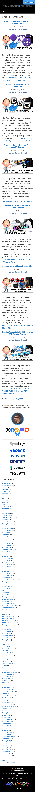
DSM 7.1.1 (5, 493)
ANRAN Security (6, 680)
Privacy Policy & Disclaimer (21, 782)
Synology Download (7, 584)
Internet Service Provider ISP (10, 736)
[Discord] (7, 784)
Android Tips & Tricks (7, 663)
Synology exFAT (6, 592)
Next (21, 399)
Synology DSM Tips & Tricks (9, 672)
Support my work (18, 768)
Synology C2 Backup (7, 637)
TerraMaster (5, 614)
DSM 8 (4, 500)
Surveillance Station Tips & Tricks (11, 526)
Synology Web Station (8, 655)
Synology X (5, 541)
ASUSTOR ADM (6, 506)
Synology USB (6, 633)
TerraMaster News (7, 618)
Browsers (4, 668)
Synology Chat (6, 588)
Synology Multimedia (7, 723)
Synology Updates (7, 573)
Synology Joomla (6, 678)
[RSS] (16, 784)
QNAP (3, 609)
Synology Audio (6, 743)
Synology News (6, 738)
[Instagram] (27, 784)
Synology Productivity (8, 691)
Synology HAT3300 (7, 657)
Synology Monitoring (7, 603)
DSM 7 (4, 498)
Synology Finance (7, 631)
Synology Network (7, 575)
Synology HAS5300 (7, 532)
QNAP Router (5, 612)
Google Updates (6, 708)
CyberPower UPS (6, 698)
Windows (4, 665)
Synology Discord (6, 547)
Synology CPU (6, 715)
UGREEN (4, 511)
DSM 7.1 (4, 496)
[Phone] (19, 784)
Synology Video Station (8, 648)
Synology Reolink (6, 646)
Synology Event (6, 601)
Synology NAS (6, 483)
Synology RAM (6, 730)
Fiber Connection (6, 753)
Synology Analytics (7, 597)
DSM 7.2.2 (5, 489)
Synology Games (6, 642)
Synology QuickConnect (8, 607)
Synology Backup (6, 676)
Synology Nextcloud (7, 652)
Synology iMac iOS (7, 687)
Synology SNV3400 (7, 562)
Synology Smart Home (8, 582)
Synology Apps (6, 519)
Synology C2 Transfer (8, 521)
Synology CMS (6, 534)
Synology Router (6, 577)
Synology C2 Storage (7, 635)
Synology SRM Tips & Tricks (9, 579)
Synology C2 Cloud (7, 670)
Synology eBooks (6, 554)
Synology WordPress (7, 695)
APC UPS (4, 683)
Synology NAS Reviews (8, 762)
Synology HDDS (6, 629)
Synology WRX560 (7, 567)
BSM (3, 590)
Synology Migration (7, 674)
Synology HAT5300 (7, 728)
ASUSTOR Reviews (7, 509)
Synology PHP (6, 741)
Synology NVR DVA (7, 528)
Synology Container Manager (10, 625)
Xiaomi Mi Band (6, 745)
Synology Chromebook (8, 710)
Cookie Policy (10, 782)
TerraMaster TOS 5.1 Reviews (10, 622)
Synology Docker (6, 485)
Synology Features (7, 749)
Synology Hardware (7, 751)
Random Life (5, 693)
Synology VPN (6, 594)
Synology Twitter (6, 640)
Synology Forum (6, 659)
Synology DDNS (6, 725)
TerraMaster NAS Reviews (9, 616)
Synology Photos (6, 713)
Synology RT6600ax (7, 564)
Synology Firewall (6, 536)
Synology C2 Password (8, 549)
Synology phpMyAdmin (8, 700)
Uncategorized (6, 661)
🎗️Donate (29, 2)
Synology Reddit (6, 543)
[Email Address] (22, 784)
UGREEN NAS (6, 513)
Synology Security (7, 569)
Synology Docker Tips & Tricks (10, 605)
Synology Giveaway (7, 721)
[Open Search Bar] (33, 11)
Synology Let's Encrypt (8, 719)
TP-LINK (4, 758)
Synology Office (6, 586)
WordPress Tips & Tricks (8, 706)
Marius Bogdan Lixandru (17, 770)
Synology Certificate (7, 530)
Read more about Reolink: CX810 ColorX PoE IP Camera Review (17, 259)
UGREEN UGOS (6, 515)
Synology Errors (6, 685)
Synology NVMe (6, 734)
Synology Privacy (6, 539)
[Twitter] (13, 784)
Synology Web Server (8, 704)
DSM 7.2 (4, 491)
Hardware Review (7, 756)
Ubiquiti (4, 760)
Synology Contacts (7, 717)
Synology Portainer (7, 524)
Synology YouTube (7, 552)
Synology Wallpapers (7, 558)
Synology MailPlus (7, 545)
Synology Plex (6, 556)
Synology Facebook (7, 599)
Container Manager (7, 627)
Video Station (5, 650)
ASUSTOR (5, 502)
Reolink (4, 644)
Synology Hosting (6, 702)
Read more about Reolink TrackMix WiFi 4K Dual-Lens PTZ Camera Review (16, 391)
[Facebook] (10, 784)
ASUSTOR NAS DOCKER (9, 504)
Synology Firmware (7, 571)
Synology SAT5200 (7, 732)
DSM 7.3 (4, 487)
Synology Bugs (6, 747)
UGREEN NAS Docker (8, 517)
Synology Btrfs (6, 560)
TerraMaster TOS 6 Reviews (9, 620)
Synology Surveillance (8, 689)
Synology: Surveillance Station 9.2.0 (17, 266)
